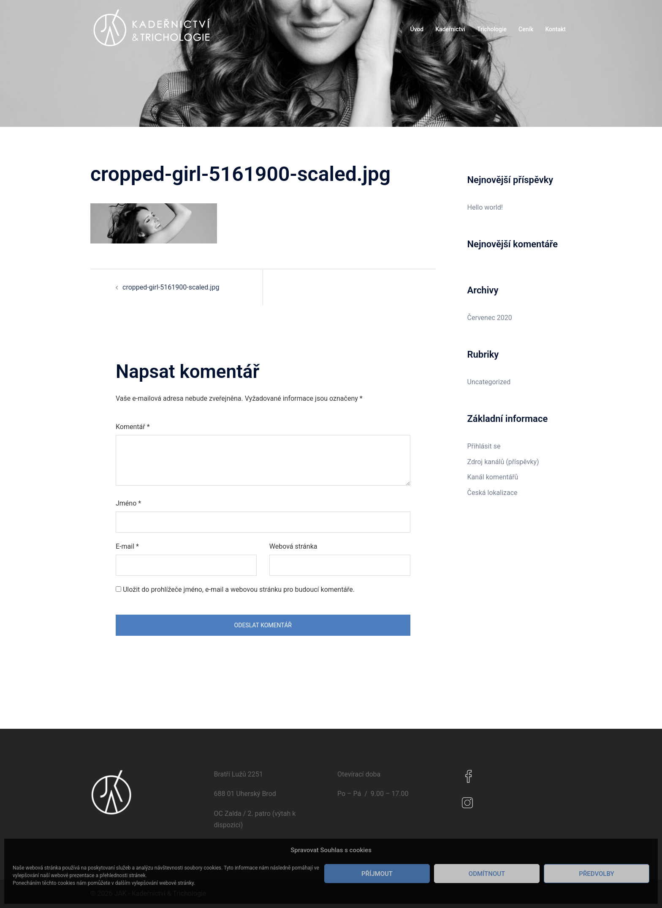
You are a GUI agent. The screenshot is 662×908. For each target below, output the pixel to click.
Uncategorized (489, 382)
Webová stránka (293, 546)
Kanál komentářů (492, 477)
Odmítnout (487, 874)
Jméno (128, 503)
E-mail (127, 546)
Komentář (133, 427)
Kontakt (555, 29)
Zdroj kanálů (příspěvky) (503, 462)
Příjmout (377, 874)
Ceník (525, 29)
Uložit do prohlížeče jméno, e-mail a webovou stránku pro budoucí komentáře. (239, 589)
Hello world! (485, 207)
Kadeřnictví (450, 29)
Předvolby (596, 874)
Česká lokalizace (492, 493)
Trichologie (492, 29)
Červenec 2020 (489, 318)
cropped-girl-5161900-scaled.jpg (170, 287)
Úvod (416, 29)
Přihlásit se (484, 446)
